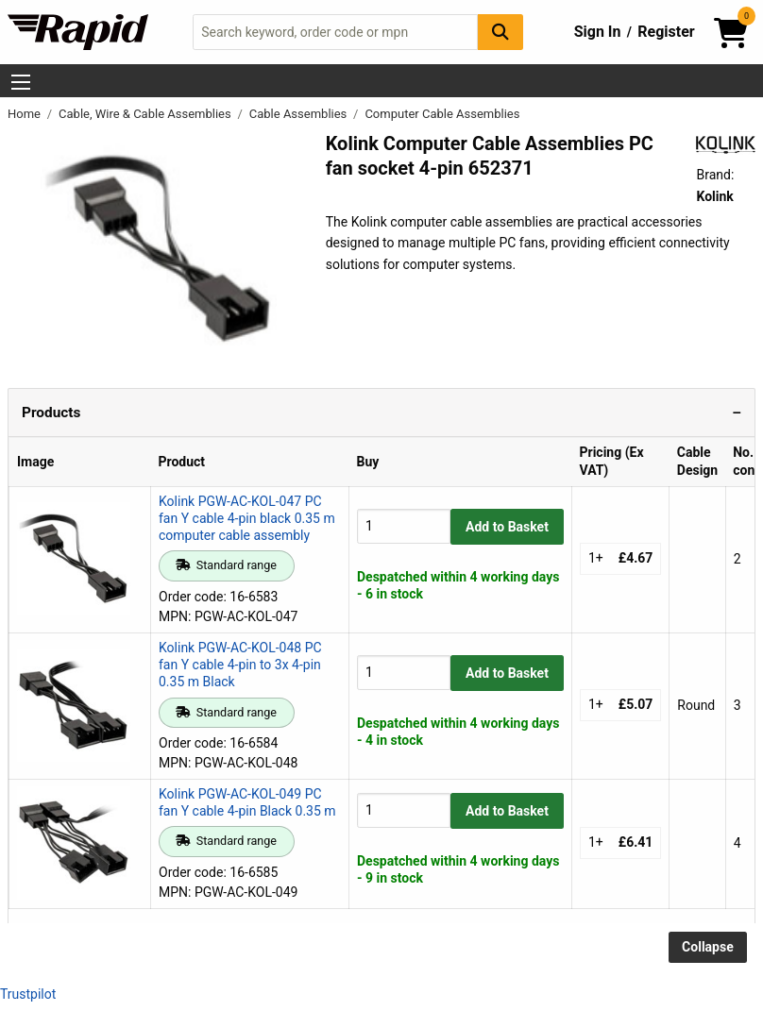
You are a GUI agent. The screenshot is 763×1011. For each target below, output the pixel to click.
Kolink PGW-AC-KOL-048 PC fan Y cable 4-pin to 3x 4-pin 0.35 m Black (240, 664)
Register (665, 32)
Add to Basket (507, 526)
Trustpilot (28, 994)
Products (51, 412)
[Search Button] (500, 31)
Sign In (597, 32)
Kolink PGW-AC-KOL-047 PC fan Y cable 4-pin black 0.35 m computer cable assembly (247, 518)
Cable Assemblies (299, 114)
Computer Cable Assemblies (442, 114)
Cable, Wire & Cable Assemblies (146, 114)
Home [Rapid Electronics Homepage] (25, 114)
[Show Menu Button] (20, 82)
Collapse (708, 946)
